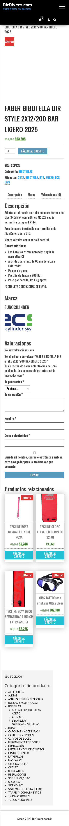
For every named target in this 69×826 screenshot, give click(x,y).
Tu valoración (14, 394)
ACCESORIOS (16, 692)
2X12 (21, 177)
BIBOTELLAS (25, 171)
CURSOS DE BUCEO (19, 738)
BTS (41, 177)
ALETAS (12, 695)
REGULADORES (17, 774)
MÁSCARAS (15, 760)
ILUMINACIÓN (16, 746)
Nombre (10, 418)
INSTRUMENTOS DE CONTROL (26, 749)
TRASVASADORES (19, 796)
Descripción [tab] (15, 194)
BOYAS (12, 728)
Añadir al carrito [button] (19, 555)
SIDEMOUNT (15, 785)
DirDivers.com (17, 5)
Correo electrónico (17, 435)
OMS (7, 182)
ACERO (16, 713)
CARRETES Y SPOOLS (21, 735)
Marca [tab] (31, 194)
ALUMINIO (18, 717)
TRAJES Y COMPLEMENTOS (24, 792)
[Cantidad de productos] (10, 151)
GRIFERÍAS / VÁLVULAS (25, 724)
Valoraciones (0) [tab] (51, 194)
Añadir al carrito (32, 151)
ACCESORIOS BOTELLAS (26, 710)
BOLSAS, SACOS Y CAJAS (23, 703)
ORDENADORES (17, 764)
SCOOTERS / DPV (19, 778)
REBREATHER (16, 771)
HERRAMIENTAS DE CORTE (24, 742)
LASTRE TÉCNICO (18, 753)
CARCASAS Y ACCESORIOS (24, 731)
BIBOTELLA (31, 177)
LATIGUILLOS (15, 756)
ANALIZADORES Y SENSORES (25, 699)
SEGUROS (14, 782)
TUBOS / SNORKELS (20, 800)
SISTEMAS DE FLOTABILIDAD (25, 789)
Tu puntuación (14, 382)
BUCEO (50, 177)
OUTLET (13, 767)
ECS (57, 177)
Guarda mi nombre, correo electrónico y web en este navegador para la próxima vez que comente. (33, 462)
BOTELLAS (14, 706)
